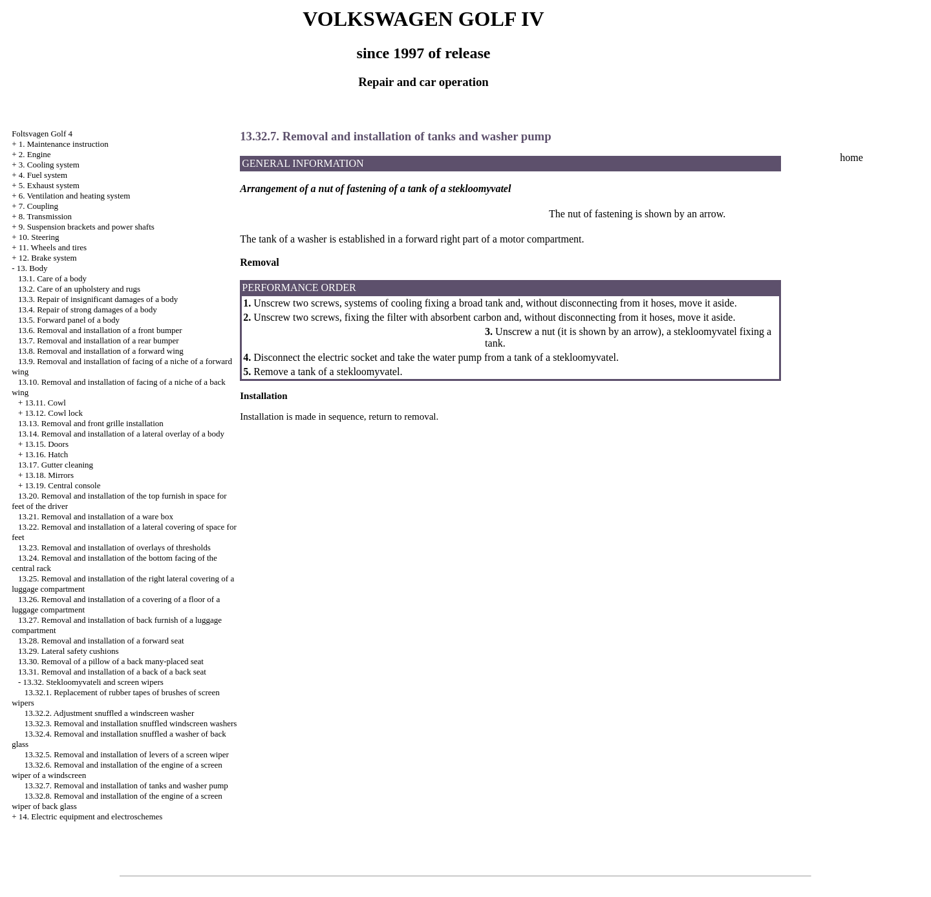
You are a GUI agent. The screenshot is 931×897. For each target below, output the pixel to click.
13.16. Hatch (46, 454)
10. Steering (39, 237)
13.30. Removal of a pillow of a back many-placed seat (111, 661)
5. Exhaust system (49, 185)
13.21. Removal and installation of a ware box (95, 516)
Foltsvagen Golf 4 (42, 133)
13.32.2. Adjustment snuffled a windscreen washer (110, 713)
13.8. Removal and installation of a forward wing (101, 351)
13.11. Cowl (45, 402)
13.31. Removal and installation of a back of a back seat (112, 671)
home (851, 157)
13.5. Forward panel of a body (69, 320)
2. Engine (35, 154)
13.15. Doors (47, 444)
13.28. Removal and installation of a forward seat (101, 640)
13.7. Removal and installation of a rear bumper (98, 340)
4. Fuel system (43, 175)
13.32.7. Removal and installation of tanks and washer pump (126, 785)
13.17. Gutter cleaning (55, 465)
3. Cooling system (49, 164)
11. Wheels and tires (53, 247)
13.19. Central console (62, 485)
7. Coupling (38, 206)
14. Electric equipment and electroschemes (91, 816)
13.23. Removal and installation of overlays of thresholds (114, 547)
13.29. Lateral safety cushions (68, 651)
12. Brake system (48, 258)
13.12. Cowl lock (54, 413)
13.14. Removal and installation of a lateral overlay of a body (121, 433)
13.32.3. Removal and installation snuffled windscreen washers (131, 723)
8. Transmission (45, 216)
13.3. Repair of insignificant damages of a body (98, 299)
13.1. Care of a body (52, 278)
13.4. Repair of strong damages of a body (87, 309)
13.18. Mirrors (49, 475)
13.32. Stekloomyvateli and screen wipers (93, 682)
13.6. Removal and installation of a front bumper (100, 330)
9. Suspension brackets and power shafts (87, 227)
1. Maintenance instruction (64, 144)
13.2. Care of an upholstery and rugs (79, 289)
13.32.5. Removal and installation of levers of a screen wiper (127, 754)
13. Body (32, 268)
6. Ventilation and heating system (75, 195)
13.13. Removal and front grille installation (91, 423)
